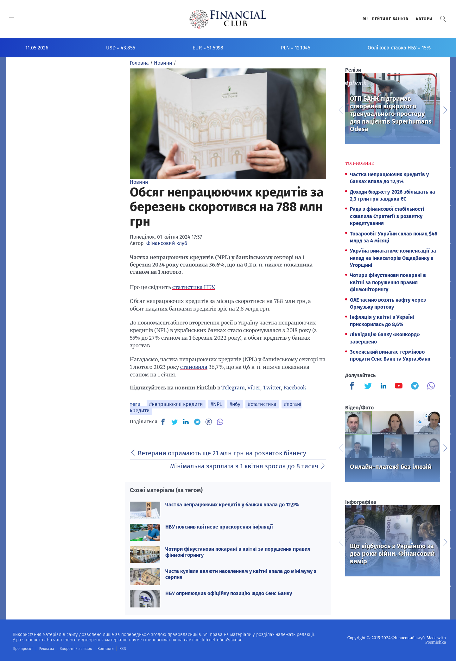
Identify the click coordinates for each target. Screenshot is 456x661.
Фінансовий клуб (166, 243)
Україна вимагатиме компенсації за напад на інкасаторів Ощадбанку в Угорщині (393, 258)
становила (193, 367)
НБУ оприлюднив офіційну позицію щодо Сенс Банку (228, 593)
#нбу (235, 404)
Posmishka (435, 642)
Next (445, 109)
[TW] (174, 422)
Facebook (294, 387)
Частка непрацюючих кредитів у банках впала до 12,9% (232, 505)
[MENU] (11, 19)
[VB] (220, 422)
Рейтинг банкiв (390, 19)
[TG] (197, 422)
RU (365, 19)
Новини (139, 182)
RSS (122, 648)
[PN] (209, 422)
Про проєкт (23, 648)
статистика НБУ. (193, 287)
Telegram (233, 387)
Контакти (106, 648)
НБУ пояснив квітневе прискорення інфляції (219, 527)
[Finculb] (353, 386)
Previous (340, 109)
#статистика (262, 404)
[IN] (186, 422)
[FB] (163, 422)
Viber (253, 387)
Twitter (272, 387)
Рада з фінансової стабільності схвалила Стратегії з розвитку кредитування (387, 216)
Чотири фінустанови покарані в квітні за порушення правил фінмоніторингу (388, 282)
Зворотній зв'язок (76, 648)
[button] (443, 19)
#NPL (216, 404)
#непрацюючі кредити (176, 404)
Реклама (46, 648)
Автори (424, 19)
